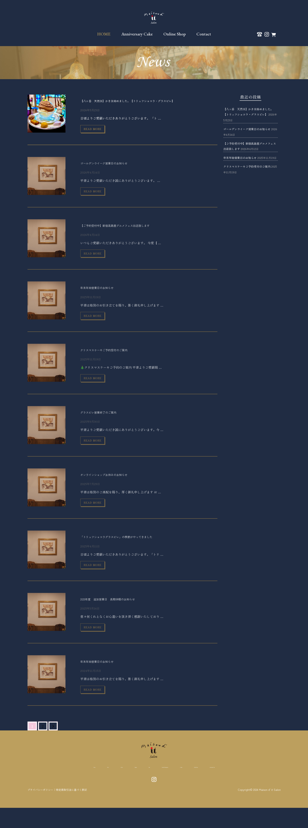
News (64, 787)
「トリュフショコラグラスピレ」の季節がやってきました (131, 551)
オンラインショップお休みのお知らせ (114, 487)
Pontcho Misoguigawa (161, 787)
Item (129, 787)
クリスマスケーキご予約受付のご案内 (114, 358)
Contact (203, 34)
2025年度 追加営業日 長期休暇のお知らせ (119, 615)
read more (97, 130)
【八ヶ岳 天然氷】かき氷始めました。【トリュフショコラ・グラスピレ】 (147, 100)
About (85, 787)
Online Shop (174, 34)
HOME (104, 34)
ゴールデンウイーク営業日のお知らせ (114, 165)
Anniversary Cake (137, 34)
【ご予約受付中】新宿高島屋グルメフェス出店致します (129, 229)
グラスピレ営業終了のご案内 (106, 422)
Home (43, 787)
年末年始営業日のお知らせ (104, 293)
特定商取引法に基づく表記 (74, 810)
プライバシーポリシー (41, 810)
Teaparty (107, 787)
